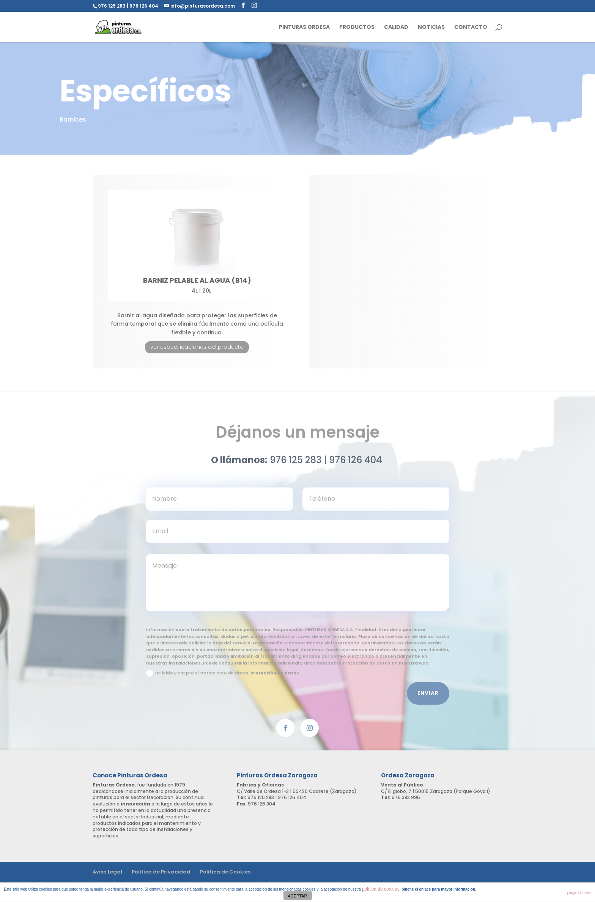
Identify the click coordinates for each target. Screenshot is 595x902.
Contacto (470, 27)
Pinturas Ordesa (304, 27)
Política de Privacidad (161, 871)
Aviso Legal (107, 871)
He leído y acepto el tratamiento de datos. (222, 677)
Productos (357, 27)
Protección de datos (274, 677)
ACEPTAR (297, 896)
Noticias (431, 27)
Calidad (396, 27)
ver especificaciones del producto (197, 347)
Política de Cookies (225, 871)
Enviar (428, 697)
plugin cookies (579, 893)
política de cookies (381, 889)
